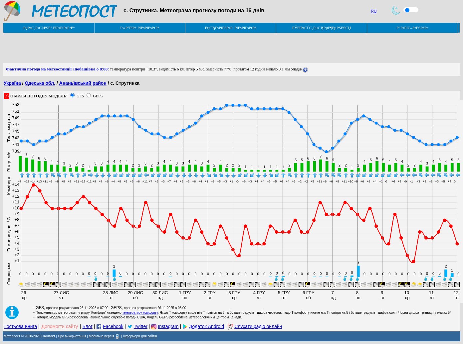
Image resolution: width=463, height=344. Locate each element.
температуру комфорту (140, 312)
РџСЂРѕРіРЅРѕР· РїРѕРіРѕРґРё (230, 28)
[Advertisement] (124, 48)
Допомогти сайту (60, 326)
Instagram (168, 326)
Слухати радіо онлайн (258, 326)
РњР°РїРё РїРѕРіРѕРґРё (139, 28)
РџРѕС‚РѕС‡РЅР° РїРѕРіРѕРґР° (49, 28)
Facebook (113, 326)
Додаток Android (206, 326)
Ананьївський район (83, 83)
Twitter (140, 326)
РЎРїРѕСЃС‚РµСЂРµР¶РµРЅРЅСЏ (321, 28)
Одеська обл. (40, 83)
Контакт (49, 336)
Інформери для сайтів (140, 336)
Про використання (72, 336)
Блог (88, 326)
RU (373, 11)
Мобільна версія (101, 336)
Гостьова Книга (20, 326)
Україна (12, 83)
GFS (80, 96)
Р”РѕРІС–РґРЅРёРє (412, 28)
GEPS (98, 96)
